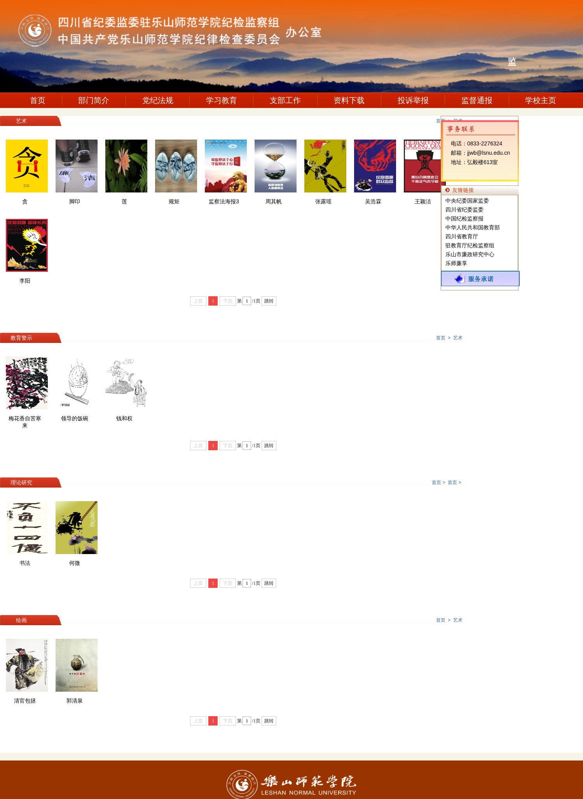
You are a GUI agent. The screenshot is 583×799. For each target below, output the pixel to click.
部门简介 (93, 100)
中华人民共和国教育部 (472, 227)
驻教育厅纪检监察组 (469, 245)
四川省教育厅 (461, 236)
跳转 (269, 301)
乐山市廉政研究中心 (469, 254)
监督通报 (476, 100)
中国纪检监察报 (464, 218)
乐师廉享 (456, 263)
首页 (37, 100)
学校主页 (540, 100)
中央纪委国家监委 (467, 201)
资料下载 (349, 100)
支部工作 (285, 100)
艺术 (458, 338)
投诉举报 (413, 100)
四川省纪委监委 (464, 209)
